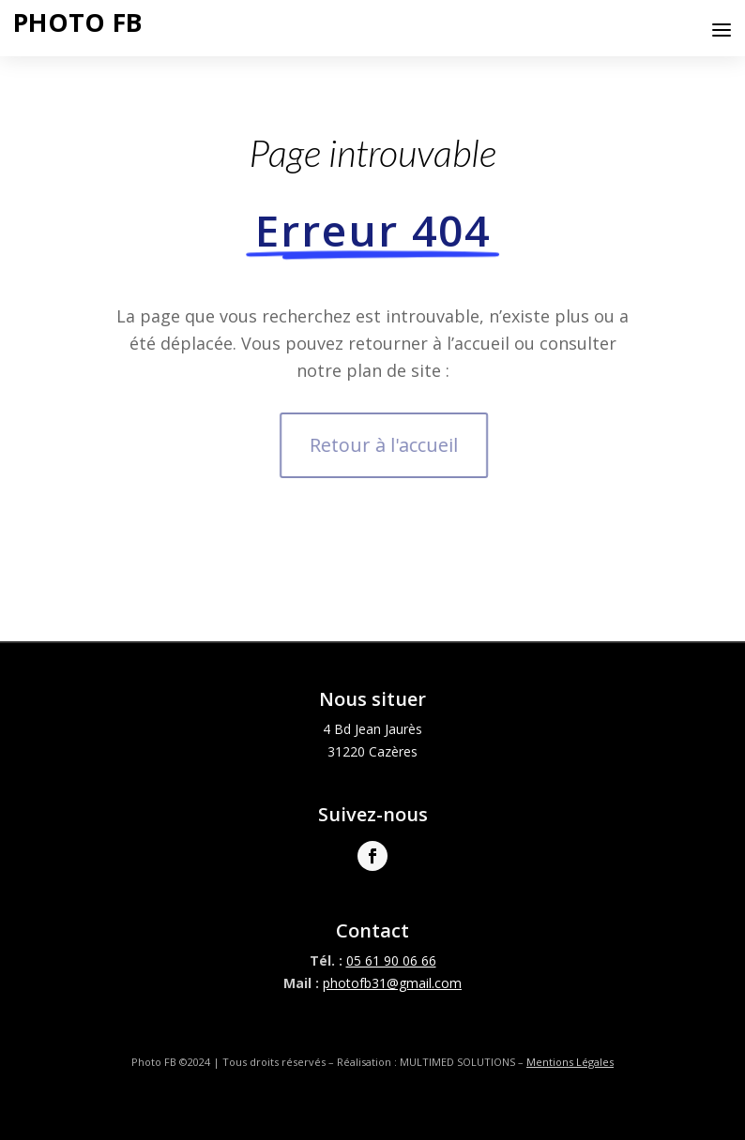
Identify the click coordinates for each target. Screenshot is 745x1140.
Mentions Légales (570, 1062)
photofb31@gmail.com (392, 983)
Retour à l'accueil (391, 445)
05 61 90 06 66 (391, 960)
